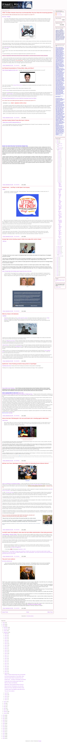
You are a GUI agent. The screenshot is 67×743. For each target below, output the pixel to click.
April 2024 (59, 251)
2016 (57, 266)
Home (27, 612)
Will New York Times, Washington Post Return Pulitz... (60, 227)
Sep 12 (6, 663)
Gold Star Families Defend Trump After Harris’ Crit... (59, 196)
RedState (4, 315)
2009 (57, 275)
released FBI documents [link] (17, 85)
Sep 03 (59, 242)
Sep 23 (6, 645)
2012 (57, 271)
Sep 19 (6, 651)
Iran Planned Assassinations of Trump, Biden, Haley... (60, 190)
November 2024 (59, 145)
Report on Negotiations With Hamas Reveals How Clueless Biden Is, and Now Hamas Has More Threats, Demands (25, 55)
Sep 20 (59, 163)
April (5, 708)
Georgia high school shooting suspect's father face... (60, 208)
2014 (57, 269)
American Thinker (58, 287)
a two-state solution (19, 60)
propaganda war (19, 346)
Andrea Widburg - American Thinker (9, 534)
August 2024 (59, 246)
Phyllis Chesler (5, 420)
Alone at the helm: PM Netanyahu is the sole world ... (60, 222)
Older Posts (50, 612)
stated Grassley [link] (10, 93)
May (5, 706)
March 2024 (59, 252)
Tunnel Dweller (59, 13)
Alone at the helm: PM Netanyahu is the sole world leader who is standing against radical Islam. (25, 418)
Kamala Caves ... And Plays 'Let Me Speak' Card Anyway (16, 187)
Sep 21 (59, 162)
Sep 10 (59, 176)
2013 (57, 270)
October (5, 630)
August (5, 701)
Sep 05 (59, 239)
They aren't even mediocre (8, 559)
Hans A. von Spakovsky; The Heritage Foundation (11, 483)
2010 (57, 274)
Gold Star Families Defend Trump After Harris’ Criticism (15, 120)
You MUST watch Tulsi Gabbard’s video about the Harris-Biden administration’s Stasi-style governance (27, 532)
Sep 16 (6, 656)
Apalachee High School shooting (26, 255)
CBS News (4, 241)
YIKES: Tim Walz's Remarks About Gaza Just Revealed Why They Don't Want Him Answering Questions (27, 12)
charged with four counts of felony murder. (38, 259)
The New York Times (9, 492)
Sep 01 (59, 244)
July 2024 (58, 247)
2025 (57, 141)
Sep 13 (59, 172)
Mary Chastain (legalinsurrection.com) (10, 70)
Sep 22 (59, 161)
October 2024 (59, 147)
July (4, 703)
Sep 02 (59, 243)
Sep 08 (6, 669)
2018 (4, 723)
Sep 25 (59, 157)
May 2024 (58, 250)
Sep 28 (59, 153)
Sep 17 (59, 167)
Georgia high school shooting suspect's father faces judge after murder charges (21, 239)
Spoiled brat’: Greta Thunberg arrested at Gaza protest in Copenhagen (19, 363)
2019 (57, 262)
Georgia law (5, 264)
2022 (4, 716)
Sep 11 (59, 175)
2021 (57, 260)
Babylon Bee (20, 392)
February (5, 711)
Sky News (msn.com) (6, 365)
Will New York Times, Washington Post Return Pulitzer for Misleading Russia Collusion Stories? (25, 463)
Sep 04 (59, 240)
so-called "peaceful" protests (22, 317)
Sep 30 (6, 633)
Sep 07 (59, 180)
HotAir (3, 189)
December (6, 627)
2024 (57, 142)
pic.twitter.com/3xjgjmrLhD (16, 547)
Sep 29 (59, 152)
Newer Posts (5, 612)
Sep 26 (59, 156)
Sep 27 (59, 154)
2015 (57, 267)
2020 (57, 261)
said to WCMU (7, 47)
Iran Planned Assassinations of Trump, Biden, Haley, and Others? (18, 68)
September (6, 632)
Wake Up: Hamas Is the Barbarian (10, 313)
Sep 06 (59, 181)
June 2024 (59, 248)
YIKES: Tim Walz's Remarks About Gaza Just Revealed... (60, 185)
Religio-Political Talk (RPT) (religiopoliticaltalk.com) (11, 122)
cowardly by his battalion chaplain (34, 604)
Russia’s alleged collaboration (36, 484)
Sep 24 (59, 158)
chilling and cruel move (10, 340)
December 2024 (59, 143)
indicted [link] (7, 90)
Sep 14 (59, 171)
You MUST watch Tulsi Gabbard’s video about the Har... (60, 233)
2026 (4, 622)
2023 (57, 257)
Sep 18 (59, 166)
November (6, 629)
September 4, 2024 (22, 549)
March (5, 709)
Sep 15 (59, 170)
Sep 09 (59, 177)
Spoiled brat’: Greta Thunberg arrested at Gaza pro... (60, 216)
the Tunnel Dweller (59, 14)
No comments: (17, 65)
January (5, 713)
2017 (57, 265)
